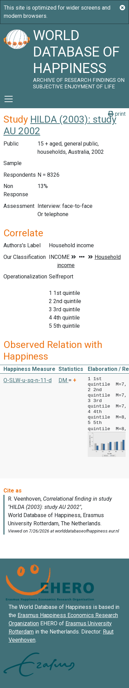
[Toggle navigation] (8, 98)
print (117, 114)
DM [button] (63, 380)
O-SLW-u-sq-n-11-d (27, 380)
